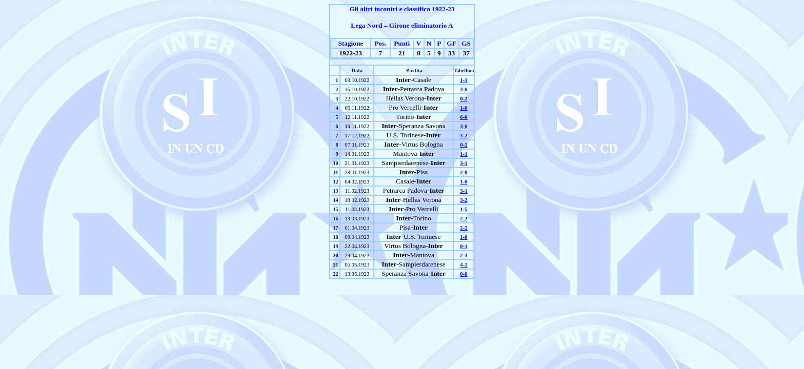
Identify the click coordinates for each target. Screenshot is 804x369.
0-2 (463, 98)
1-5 (463, 209)
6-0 (463, 117)
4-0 (463, 89)
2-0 (463, 172)
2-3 (463, 255)
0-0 (463, 274)
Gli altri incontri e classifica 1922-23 (401, 9)
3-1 (463, 163)
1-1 (463, 80)
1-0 (463, 108)
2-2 (463, 218)
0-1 (463, 246)
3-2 (463, 135)
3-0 (463, 126)
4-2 (463, 265)
